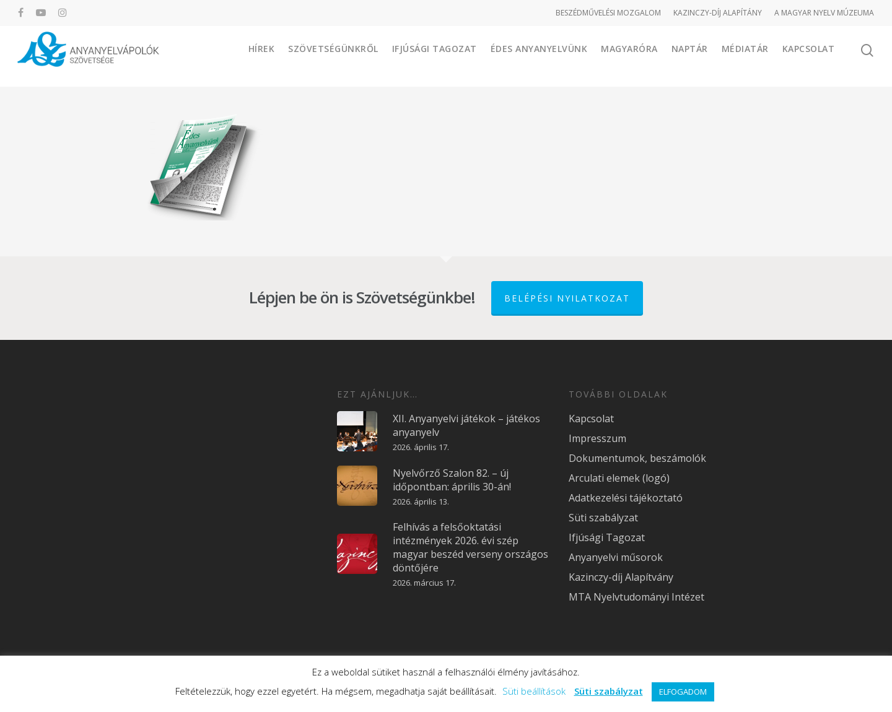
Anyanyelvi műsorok (616, 557)
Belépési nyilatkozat (567, 298)
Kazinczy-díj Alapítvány (621, 577)
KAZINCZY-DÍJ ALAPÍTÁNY (717, 12)
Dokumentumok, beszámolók (637, 458)
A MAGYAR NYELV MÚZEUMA (824, 12)
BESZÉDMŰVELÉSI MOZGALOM (608, 12)
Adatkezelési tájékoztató (626, 498)
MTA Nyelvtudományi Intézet (636, 597)
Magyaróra (629, 55)
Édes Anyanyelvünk (539, 55)
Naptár (689, 55)
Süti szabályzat (603, 517)
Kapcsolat (808, 55)
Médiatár (745, 55)
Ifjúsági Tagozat (434, 55)
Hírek (261, 55)
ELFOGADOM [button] (683, 691)
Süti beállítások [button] (534, 691)
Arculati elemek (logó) (619, 478)
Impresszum (597, 438)
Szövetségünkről (333, 55)
